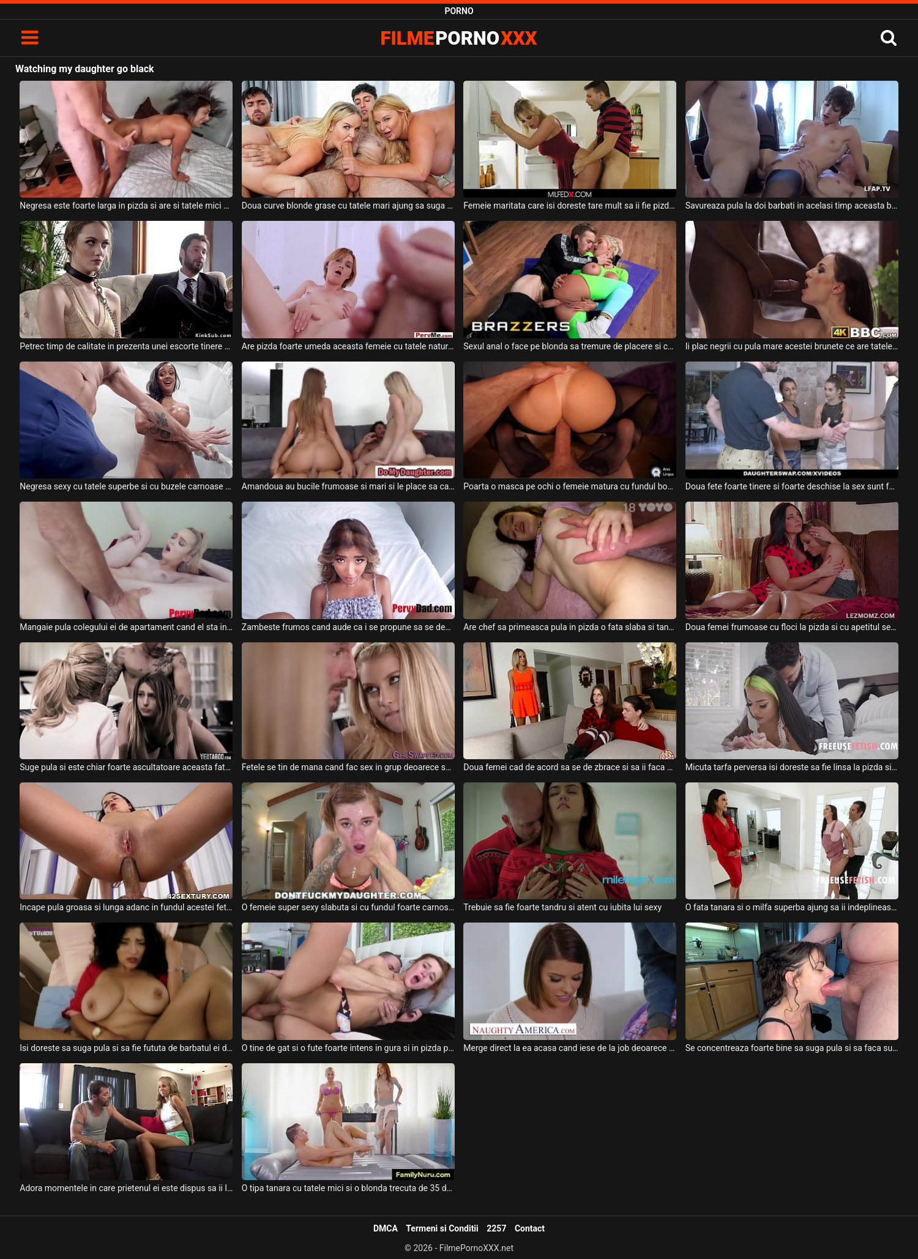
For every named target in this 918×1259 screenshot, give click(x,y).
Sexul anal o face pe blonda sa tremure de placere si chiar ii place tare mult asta (569, 346)
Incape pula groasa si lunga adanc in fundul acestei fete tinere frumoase (126, 907)
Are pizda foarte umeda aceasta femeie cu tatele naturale (348, 346)
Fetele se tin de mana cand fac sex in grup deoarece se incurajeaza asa (348, 767)
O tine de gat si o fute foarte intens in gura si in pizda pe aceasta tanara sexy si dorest (348, 1048)
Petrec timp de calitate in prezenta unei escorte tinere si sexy (126, 346)
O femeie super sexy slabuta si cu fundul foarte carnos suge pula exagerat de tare (348, 907)
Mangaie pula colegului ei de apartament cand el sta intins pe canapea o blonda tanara (126, 627)
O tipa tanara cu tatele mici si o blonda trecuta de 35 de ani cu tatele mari (348, 1188)
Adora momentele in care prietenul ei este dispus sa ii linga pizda (126, 1188)
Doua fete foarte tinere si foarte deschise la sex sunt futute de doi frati (791, 486)
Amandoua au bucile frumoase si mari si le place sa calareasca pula (348, 486)
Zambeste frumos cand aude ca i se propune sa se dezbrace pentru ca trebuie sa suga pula (348, 627)
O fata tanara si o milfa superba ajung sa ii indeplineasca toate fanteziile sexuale (791, 907)
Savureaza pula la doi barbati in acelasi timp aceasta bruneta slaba (791, 205)
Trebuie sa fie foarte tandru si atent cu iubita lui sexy (562, 907)
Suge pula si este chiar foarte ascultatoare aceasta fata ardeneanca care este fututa (126, 767)
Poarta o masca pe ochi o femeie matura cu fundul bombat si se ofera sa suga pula (569, 486)
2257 (496, 1228)
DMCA (385, 1228)
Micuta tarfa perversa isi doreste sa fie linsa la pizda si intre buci (791, 767)
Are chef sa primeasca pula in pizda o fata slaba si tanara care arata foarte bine (569, 627)
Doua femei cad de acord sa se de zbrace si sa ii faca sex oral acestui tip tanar (569, 767)
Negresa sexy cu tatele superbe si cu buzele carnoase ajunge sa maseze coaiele (126, 486)
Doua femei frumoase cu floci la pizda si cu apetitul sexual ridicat (791, 627)
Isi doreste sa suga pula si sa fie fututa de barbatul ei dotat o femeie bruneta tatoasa (126, 1048)
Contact (530, 1228)
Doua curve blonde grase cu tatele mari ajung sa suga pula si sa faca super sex (348, 205)
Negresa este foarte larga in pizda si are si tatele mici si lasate (126, 205)
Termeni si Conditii (442, 1228)
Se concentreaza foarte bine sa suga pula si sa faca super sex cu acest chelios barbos (791, 1048)
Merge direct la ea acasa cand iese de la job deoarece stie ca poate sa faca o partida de (569, 1048)
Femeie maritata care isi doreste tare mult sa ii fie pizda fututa (569, 205)
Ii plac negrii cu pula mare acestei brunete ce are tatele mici (791, 346)
